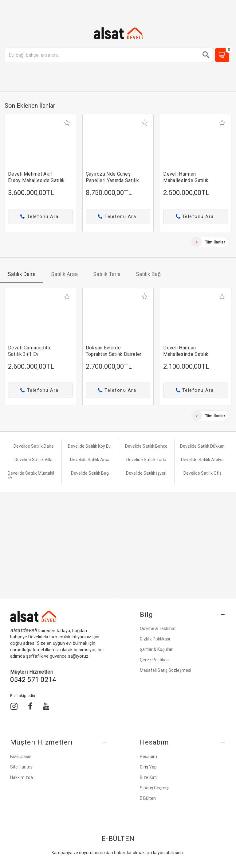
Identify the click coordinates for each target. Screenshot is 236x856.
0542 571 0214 (33, 679)
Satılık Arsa (64, 274)
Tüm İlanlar (215, 242)
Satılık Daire (22, 274)
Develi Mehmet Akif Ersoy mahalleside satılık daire (36, 180)
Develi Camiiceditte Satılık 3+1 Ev (30, 351)
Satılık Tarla (106, 274)
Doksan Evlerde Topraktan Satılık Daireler (114, 351)
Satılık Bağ (148, 274)
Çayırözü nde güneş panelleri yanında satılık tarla (112, 180)
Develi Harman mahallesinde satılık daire (185, 180)
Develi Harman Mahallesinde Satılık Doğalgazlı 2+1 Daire (186, 354)
